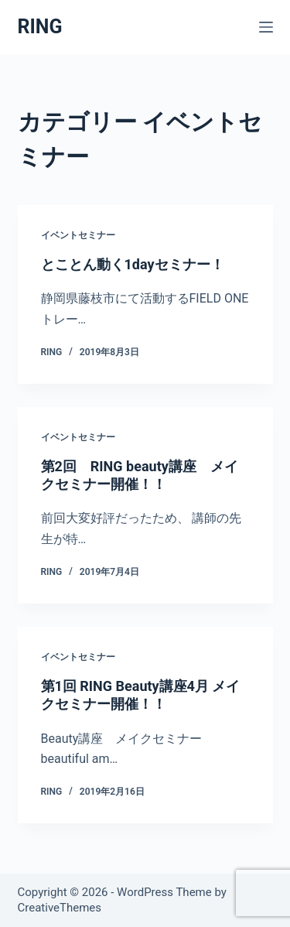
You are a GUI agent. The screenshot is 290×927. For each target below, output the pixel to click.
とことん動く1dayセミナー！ (132, 264)
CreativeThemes (60, 908)
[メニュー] (266, 27)
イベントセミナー (78, 235)
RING (40, 26)
